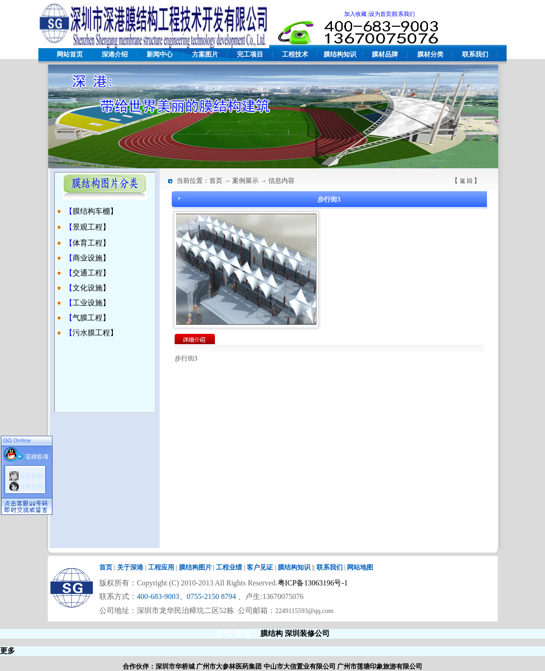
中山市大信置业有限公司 (300, 666)
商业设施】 (91, 258)
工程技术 (295, 54)
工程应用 (161, 567)
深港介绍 (115, 54)
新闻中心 (160, 54)
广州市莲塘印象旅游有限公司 (379, 666)
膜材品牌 (385, 54)
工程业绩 (229, 567)
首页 (105, 567)
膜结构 (271, 633)
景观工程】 (91, 227)
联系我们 (475, 54)
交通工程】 (91, 273)
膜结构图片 (195, 567)
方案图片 (205, 54)
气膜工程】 (91, 318)
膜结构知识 (340, 54)
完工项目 (250, 54)
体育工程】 (91, 243)
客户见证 (260, 567)
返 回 (466, 181)
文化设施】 (91, 288)
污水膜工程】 (95, 333)
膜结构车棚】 (95, 211)
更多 (7, 651)
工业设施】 (91, 303)
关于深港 (130, 567)
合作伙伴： (139, 666)
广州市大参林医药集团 (229, 666)
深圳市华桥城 (175, 666)
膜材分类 (430, 54)
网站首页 (70, 54)
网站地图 (360, 567)
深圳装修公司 (307, 633)
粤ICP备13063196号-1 (313, 583)
